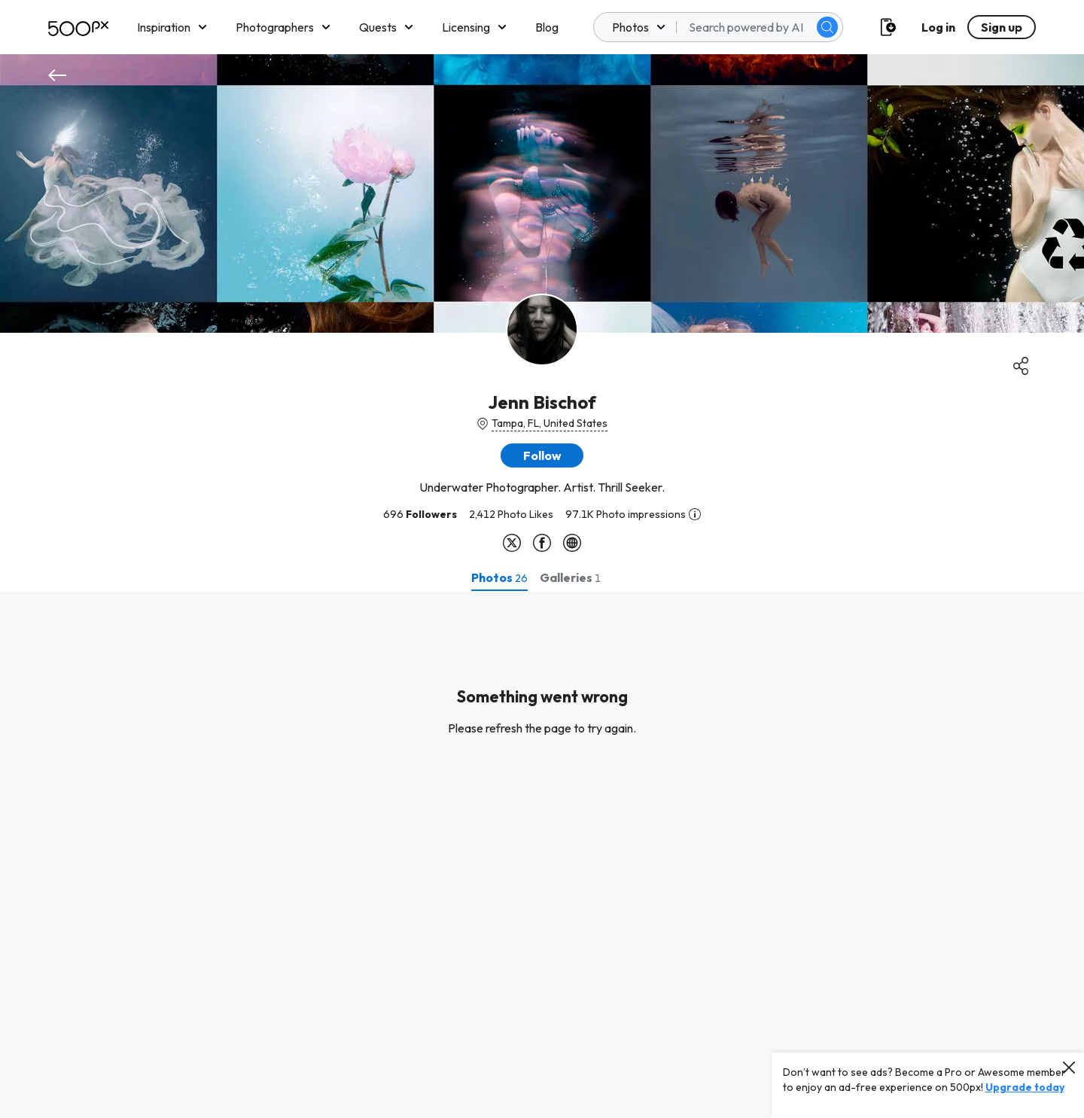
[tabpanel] (542, 854)
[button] (542, 455)
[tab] (499, 577)
